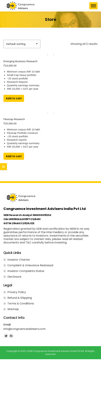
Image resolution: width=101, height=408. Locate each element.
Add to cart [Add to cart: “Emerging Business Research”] (14, 98)
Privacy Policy (16, 292)
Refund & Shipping (19, 298)
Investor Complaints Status (25, 271)
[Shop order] (22, 44)
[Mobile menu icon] (93, 5)
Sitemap (13, 309)
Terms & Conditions (20, 303)
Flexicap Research (14, 119)
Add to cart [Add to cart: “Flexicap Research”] (14, 156)
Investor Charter (18, 259)
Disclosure (14, 276)
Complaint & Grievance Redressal (30, 265)
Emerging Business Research (20, 61)
